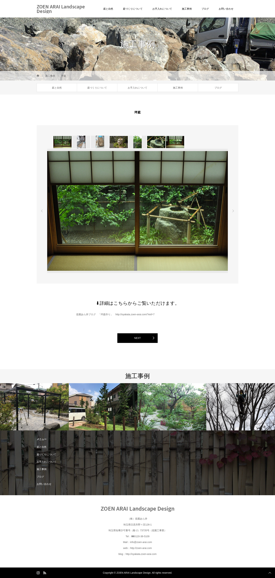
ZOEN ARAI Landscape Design (61, 8)
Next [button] (233, 211)
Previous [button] (42, 211)
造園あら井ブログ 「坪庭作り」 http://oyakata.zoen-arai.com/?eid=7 (115, 314)
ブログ (205, 8)
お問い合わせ (226, 8)
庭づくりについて (133, 8)
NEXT (137, 338)
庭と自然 (108, 8)
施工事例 (187, 8)
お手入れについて (162, 8)
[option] (62, 142)
